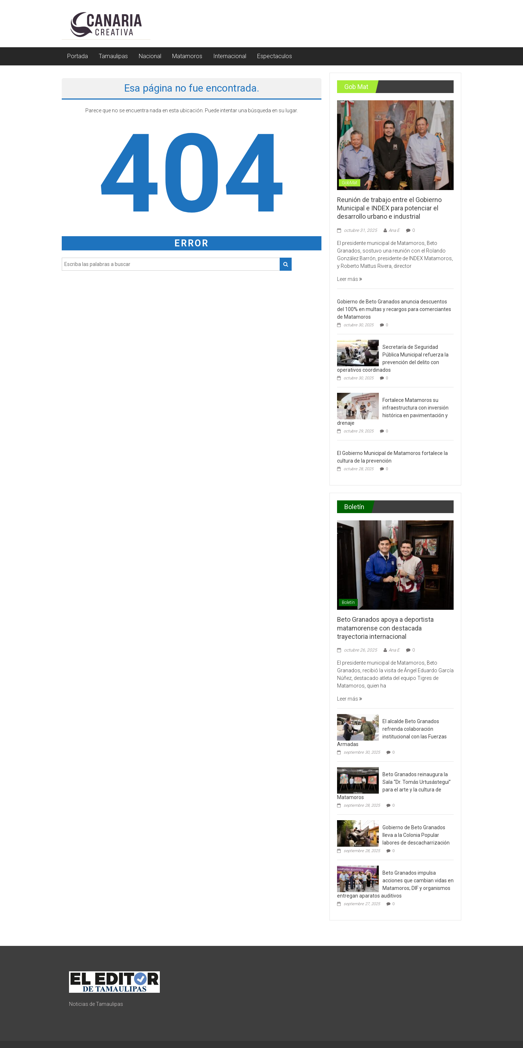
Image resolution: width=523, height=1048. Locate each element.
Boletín (348, 602)
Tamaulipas (113, 56)
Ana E (394, 230)
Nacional (150, 56)
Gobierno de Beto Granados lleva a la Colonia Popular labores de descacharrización (416, 835)
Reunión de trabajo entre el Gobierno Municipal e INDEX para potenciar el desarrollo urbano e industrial (389, 208)
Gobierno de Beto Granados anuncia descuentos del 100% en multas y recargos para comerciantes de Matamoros (394, 309)
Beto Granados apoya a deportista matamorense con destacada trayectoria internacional (385, 628)
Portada (77, 56)
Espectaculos (274, 56)
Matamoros (187, 56)
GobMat (349, 182)
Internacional (229, 56)
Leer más (349, 279)
